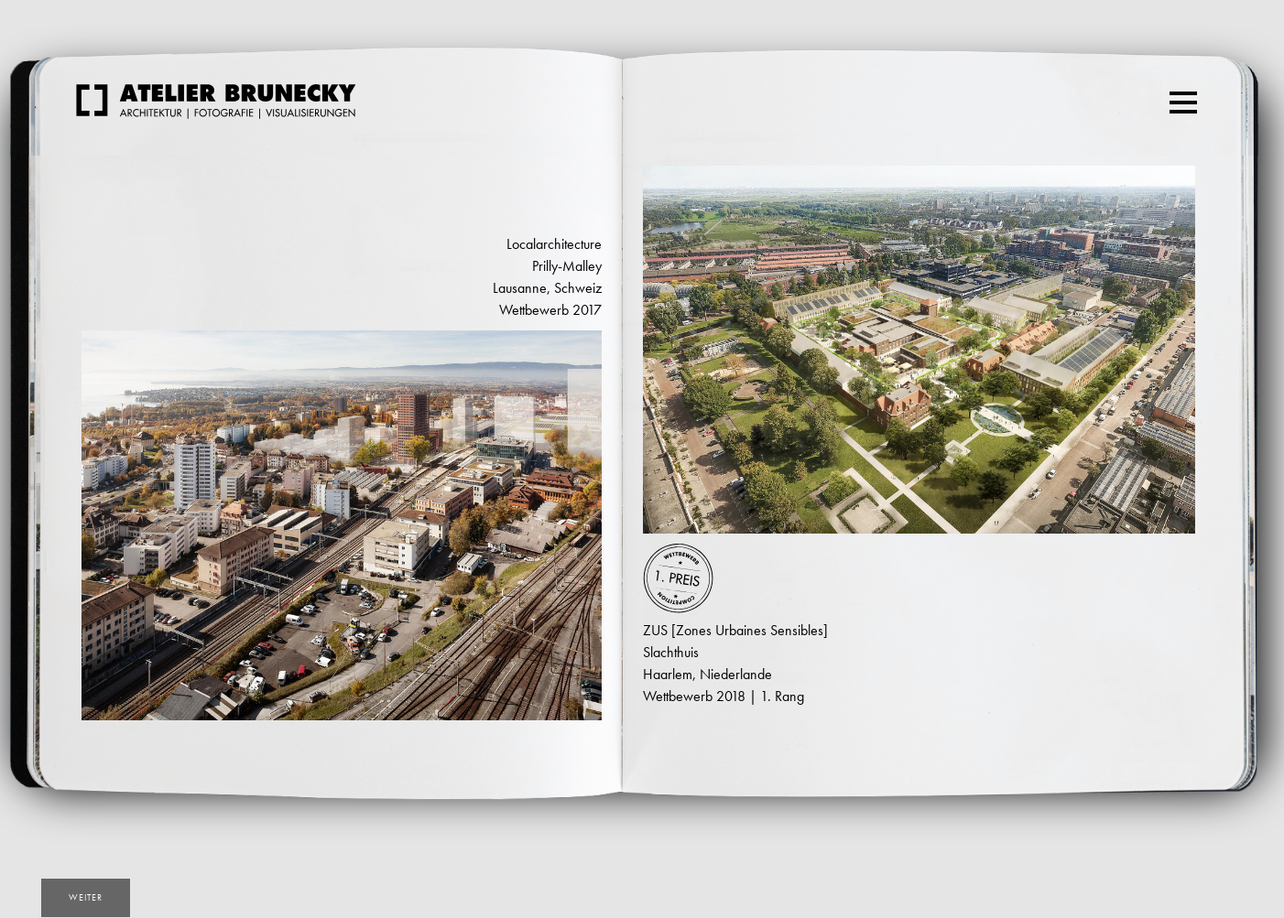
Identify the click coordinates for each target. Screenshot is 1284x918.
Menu (1186, 94)
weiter (86, 897)
